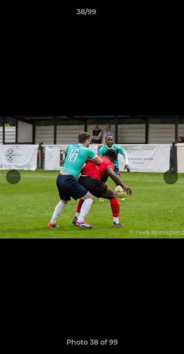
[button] (149, 14)
